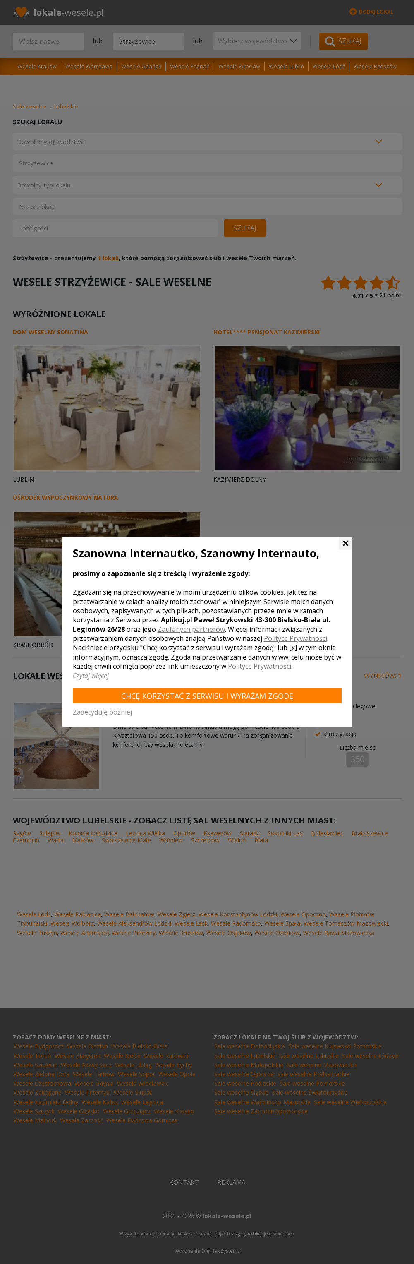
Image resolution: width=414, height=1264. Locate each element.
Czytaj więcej (91, 675)
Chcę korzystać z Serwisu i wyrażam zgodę (207, 696)
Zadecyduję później (102, 712)
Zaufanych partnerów (191, 629)
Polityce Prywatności (295, 638)
